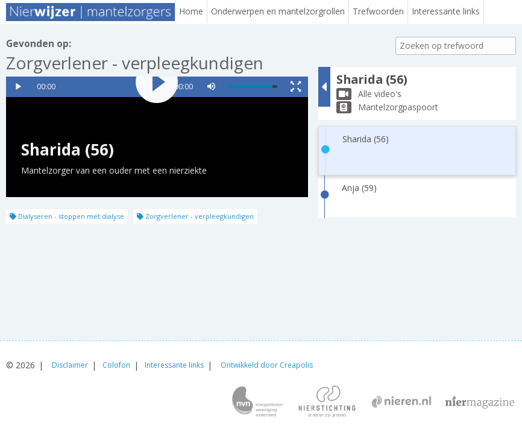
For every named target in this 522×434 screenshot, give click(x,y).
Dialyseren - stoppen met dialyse (67, 216)
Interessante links (446, 11)
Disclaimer (70, 365)
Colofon (116, 365)
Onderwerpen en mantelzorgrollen (278, 11)
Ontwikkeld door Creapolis (267, 365)
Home (191, 11)
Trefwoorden (378, 11)
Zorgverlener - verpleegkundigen (195, 216)
